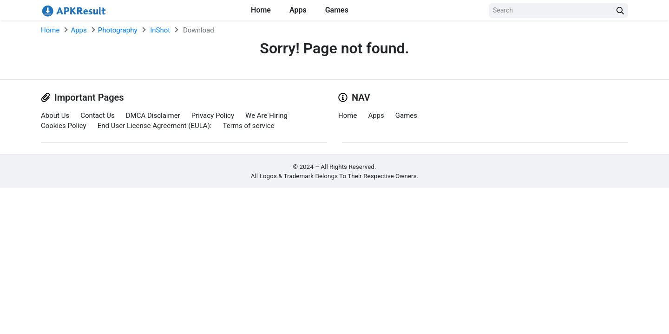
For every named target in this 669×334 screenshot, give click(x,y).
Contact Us (97, 115)
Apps (298, 10)
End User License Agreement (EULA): (155, 126)
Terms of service (249, 126)
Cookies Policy (63, 126)
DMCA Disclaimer (153, 115)
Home (261, 10)
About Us (55, 115)
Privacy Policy (212, 115)
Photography (118, 30)
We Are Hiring (266, 115)
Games (336, 10)
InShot (160, 30)
